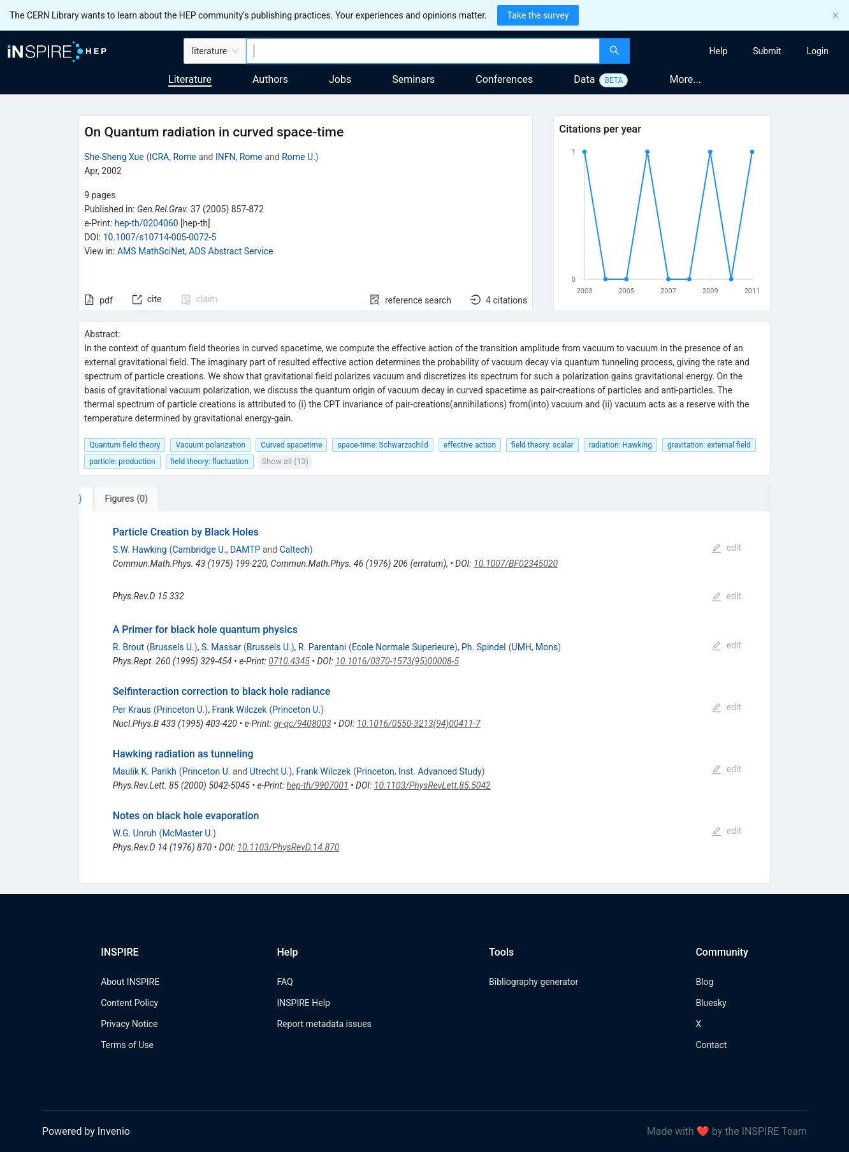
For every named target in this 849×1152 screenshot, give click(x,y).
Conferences (504, 79)
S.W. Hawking (140, 549)
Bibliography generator (533, 982)
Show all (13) (285, 461)
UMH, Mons (535, 647)
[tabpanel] (424, 697)
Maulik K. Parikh (145, 771)
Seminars (413, 79)
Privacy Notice (129, 1024)
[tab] (118, 499)
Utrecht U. (269, 771)
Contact (711, 1045)
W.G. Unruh (135, 833)
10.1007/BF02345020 (516, 563)
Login (817, 51)
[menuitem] (718, 51)
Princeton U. (181, 709)
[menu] (741, 51)
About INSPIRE (130, 982)
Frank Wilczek (239, 709)
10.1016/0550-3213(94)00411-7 (419, 723)
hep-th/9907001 (318, 785)
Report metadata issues (324, 1024)
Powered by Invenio (86, 1131)
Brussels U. (172, 647)
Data (584, 79)
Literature (190, 79)
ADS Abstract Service (231, 251)
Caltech (295, 549)
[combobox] (423, 51)
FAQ (285, 982)
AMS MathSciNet (151, 251)
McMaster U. (187, 833)
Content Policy (129, 1003)
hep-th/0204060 (146, 223)
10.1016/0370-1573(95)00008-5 (397, 661)
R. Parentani (322, 647)
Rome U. (299, 157)
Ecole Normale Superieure (403, 647)
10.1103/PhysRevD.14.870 (288, 847)
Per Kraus (132, 709)
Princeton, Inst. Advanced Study (419, 771)
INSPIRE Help (303, 1003)
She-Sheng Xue (114, 157)
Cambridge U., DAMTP (216, 549)
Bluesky (710, 1003)
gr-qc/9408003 (302, 723)
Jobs (340, 79)
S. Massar (221, 647)
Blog (704, 982)
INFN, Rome (239, 157)
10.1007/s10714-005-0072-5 (160, 237)
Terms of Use (127, 1045)
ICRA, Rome (173, 157)
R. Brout (128, 647)
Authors (270, 79)
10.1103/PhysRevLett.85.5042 (432, 785)
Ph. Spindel (483, 647)
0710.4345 (289, 661)
